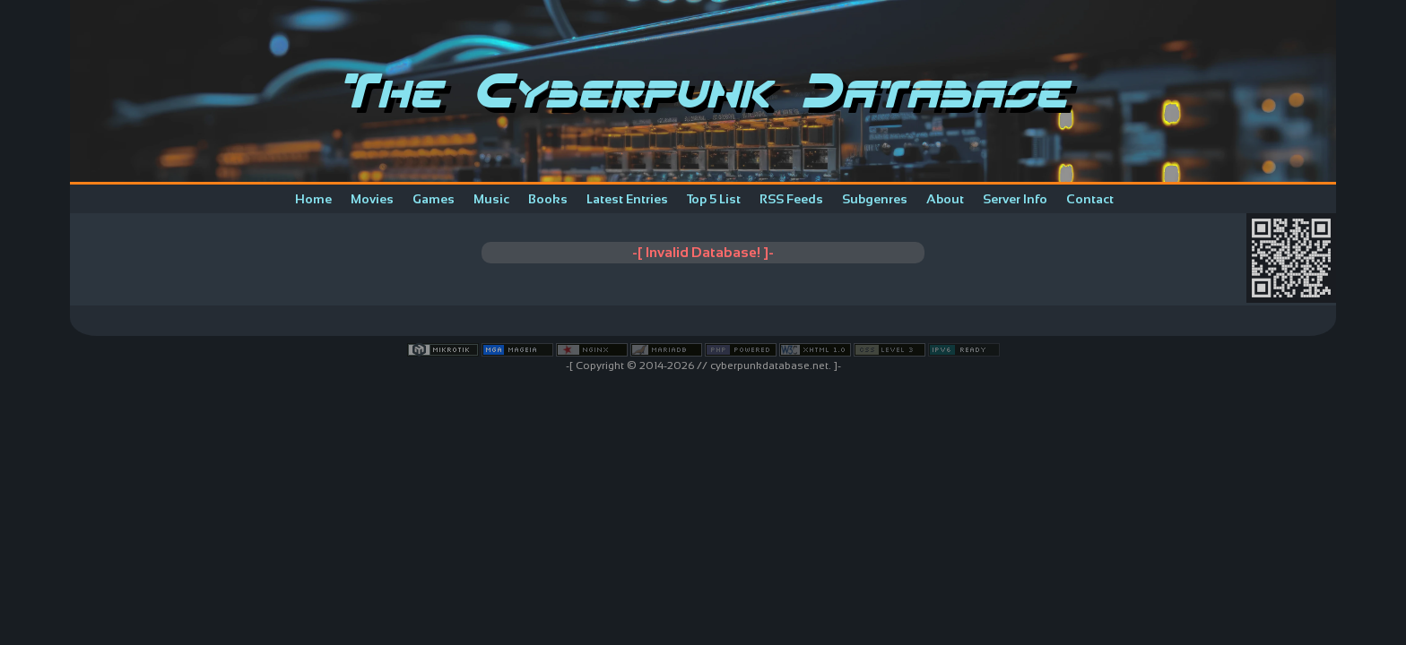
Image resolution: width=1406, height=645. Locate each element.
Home (313, 199)
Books (548, 199)
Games (433, 199)
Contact (1090, 199)
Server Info (1015, 199)
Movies (372, 199)
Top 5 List (714, 199)
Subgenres (874, 199)
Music (491, 199)
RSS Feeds (791, 199)
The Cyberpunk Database (703, 91)
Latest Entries (627, 199)
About (945, 199)
